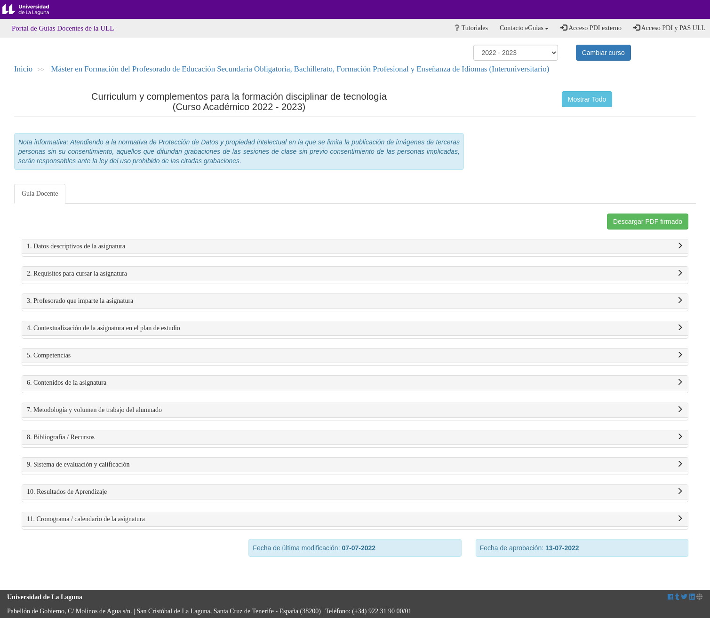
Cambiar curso (603, 52)
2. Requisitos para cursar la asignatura (355, 273)
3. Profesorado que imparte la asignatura (355, 301)
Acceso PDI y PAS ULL (669, 28)
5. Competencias (355, 355)
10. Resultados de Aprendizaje (355, 492)
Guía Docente (40, 193)
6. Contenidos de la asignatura (355, 383)
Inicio (23, 68)
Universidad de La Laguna (33, 9)
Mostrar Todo (587, 99)
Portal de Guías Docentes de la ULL (63, 28)
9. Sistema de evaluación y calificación (355, 464)
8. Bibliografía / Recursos (355, 437)
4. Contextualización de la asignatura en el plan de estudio (355, 328)
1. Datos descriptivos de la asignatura (355, 246)
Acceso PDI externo (590, 28)
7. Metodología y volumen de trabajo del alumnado (355, 410)
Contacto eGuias (524, 28)
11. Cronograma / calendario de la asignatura (355, 519)
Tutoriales (471, 28)
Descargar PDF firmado (647, 221)
